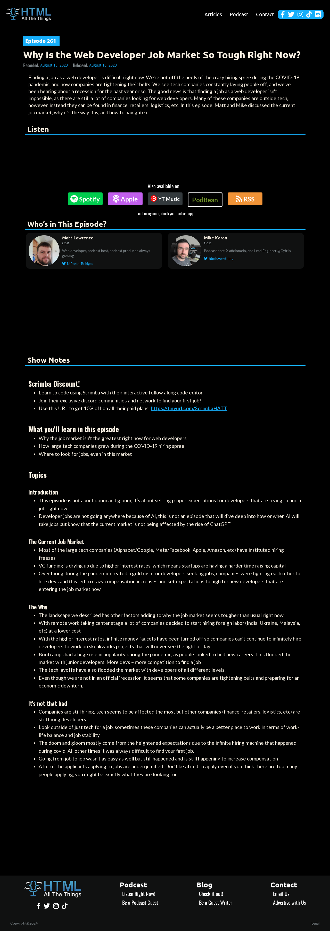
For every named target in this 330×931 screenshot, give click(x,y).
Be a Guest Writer (215, 902)
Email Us (281, 893)
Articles (213, 14)
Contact (265, 14)
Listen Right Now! (138, 893)
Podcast (239, 14)
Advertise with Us (289, 902)
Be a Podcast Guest (140, 902)
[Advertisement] (165, 313)
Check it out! (211, 893)
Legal (315, 923)
